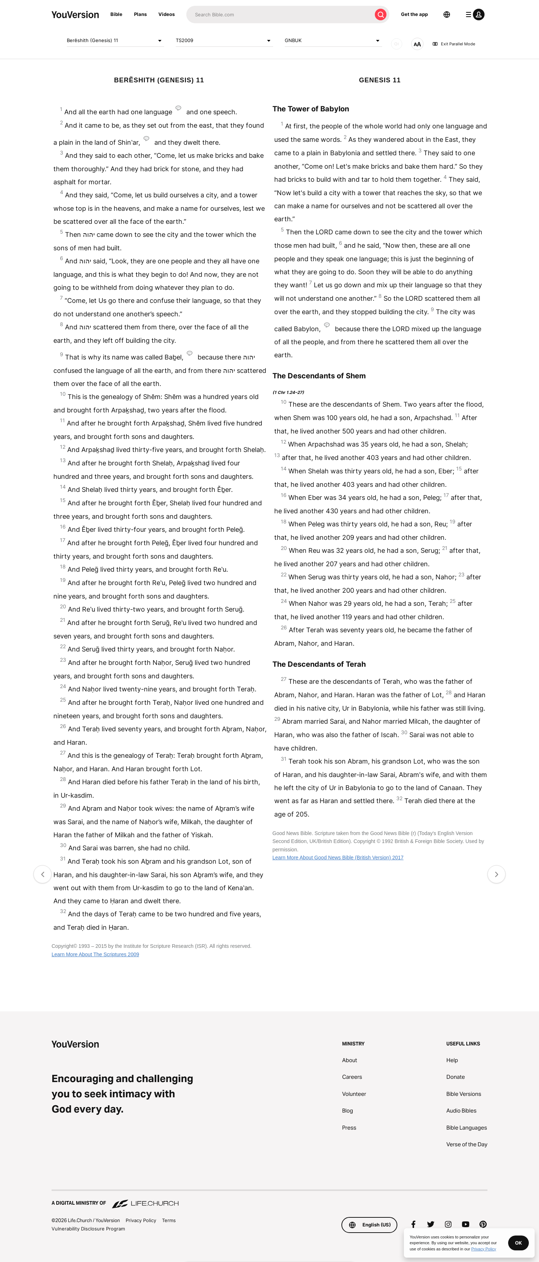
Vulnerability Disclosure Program (88, 1229)
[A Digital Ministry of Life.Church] (269, 1199)
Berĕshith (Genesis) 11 (115, 40)
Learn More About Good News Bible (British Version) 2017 (338, 857)
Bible (116, 14)
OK (518, 1243)
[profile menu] (473, 14)
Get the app (414, 14)
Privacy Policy (141, 1220)
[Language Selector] (446, 14)
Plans (140, 14)
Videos (166, 14)
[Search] (279, 14)
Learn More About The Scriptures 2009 (95, 954)
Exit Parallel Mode (453, 44)
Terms (169, 1220)
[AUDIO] (396, 44)
